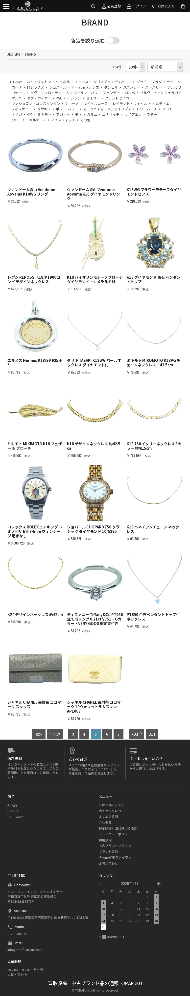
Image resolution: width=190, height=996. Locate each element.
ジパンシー (131, 87)
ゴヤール (18, 92)
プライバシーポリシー (115, 834)
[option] (130, 906)
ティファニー (22, 108)
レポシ (57, 108)
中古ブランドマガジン (115, 845)
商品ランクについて (113, 810)
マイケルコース (96, 103)
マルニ (17, 98)
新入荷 (12, 805)
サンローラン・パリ (82, 92)
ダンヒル (111, 87)
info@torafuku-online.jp (25, 949)
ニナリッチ (110, 114)
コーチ (17, 87)
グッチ (141, 81)
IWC (59, 98)
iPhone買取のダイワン (115, 857)
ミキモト (44, 114)
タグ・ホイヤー (39, 98)
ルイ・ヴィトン (39, 81)
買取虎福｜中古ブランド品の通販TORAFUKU (95, 983)
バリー (73, 108)
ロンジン (74, 98)
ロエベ (130, 92)
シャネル (63, 81)
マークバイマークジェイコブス (107, 108)
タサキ (42, 108)
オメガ (17, 114)
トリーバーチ (146, 108)
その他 (85, 119)
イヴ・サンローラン (46, 92)
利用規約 (105, 840)
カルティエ (160, 103)
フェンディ (111, 92)
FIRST (38, 734)
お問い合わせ (108, 863)
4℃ (29, 114)
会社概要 (105, 822)
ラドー (152, 114)
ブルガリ (174, 87)
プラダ (157, 81)
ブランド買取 (108, 851)
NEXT (135, 734)
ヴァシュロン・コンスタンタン (36, 103)
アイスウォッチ (63, 119)
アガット (63, 114)
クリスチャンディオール (112, 81)
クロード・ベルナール (29, 119)
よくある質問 (108, 816)
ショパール (58, 87)
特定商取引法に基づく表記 (118, 828)
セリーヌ (174, 81)
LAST (152, 734)
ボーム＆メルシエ (85, 87)
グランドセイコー (119, 98)
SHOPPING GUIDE (111, 805)
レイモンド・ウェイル (130, 103)
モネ (78, 114)
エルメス (82, 81)
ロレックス (35, 87)
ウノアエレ (133, 114)
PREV (56, 734)
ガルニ (92, 114)
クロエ (167, 108)
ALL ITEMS (13, 54)
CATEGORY (15, 816)
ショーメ (72, 103)
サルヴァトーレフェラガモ (161, 92)
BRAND (12, 810)
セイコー (93, 98)
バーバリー (154, 87)
